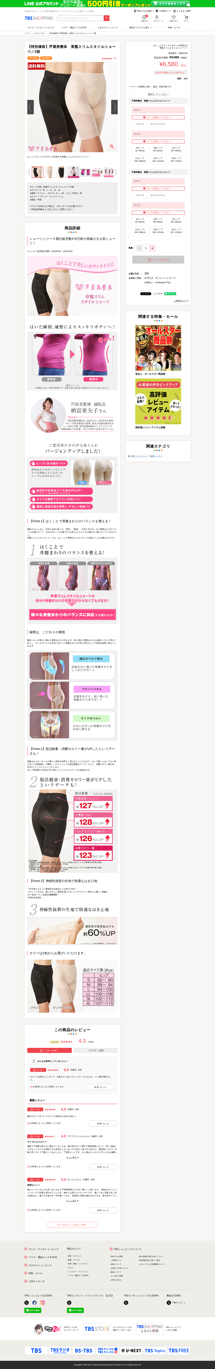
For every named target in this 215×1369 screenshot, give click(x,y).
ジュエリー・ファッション (78, 1272)
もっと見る (71, 1157)
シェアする (158, 293)
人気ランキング (37, 1281)
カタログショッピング (107, 27)
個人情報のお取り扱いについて (151, 1256)
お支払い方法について (119, 1268)
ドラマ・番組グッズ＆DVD (74, 27)
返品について (116, 1272)
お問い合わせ (116, 1280)
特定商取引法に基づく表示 (149, 1260)
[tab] (49, 1051)
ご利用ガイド (163, 11)
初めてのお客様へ (143, 11)
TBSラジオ (174, 1303)
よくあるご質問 (182, 11)
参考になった (100, 1087)
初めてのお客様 (117, 1256)
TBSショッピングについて (128, 1249)
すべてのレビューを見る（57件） (76, 1225)
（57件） (91, 1042)
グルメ (70, 1268)
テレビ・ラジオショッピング (41, 27)
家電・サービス (74, 1260)
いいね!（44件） (49, 1050)
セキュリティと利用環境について (152, 1264)
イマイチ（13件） (95, 1050)
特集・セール (174, 27)
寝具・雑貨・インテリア (77, 1264)
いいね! (38, 1070)
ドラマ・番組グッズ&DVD (78, 1275)
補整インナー (156, 456)
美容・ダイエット (139, 456)
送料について (116, 1264)
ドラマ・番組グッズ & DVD (43, 1257)
